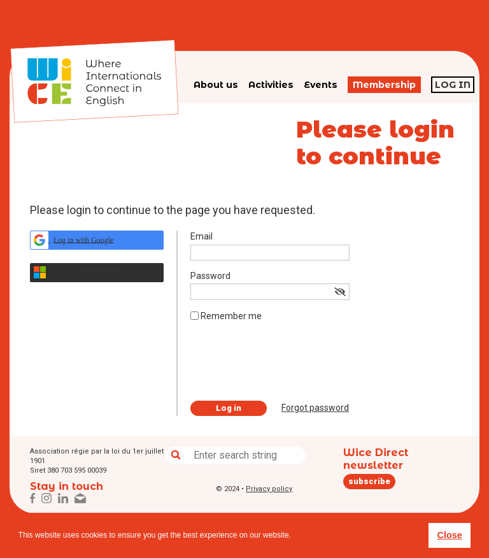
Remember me (231, 316)
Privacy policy (269, 489)
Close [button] (449, 535)
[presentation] (287, 366)
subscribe (369, 481)
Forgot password (315, 408)
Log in (453, 84)
